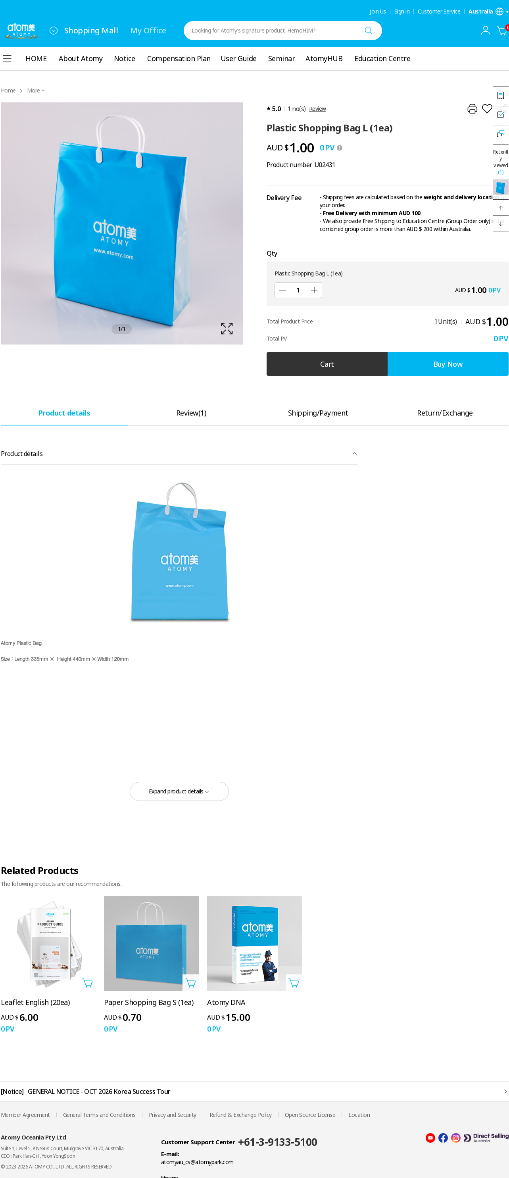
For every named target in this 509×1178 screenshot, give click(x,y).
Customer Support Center (198, 1142)
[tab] (64, 412)
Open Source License (310, 1114)
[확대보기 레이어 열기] (122, 223)
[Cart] (502, 30)
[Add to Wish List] (487, 108)
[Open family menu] (54, 31)
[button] (501, 208)
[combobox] (53, 31)
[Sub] (282, 290)
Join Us (378, 11)
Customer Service (439, 11)
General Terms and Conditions (99, 1114)
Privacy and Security (172, 1114)
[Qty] (298, 290)
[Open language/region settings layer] (489, 11)
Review (317, 108)
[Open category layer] (7, 58)
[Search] (368, 30)
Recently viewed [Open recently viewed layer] (501, 161)
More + (36, 90)
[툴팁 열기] (339, 147)
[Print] (472, 108)
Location (359, 1114)
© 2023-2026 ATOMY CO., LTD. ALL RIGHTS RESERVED (56, 1166)
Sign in (402, 11)
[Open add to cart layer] (87, 982)
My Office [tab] (148, 30)
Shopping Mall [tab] (91, 30)
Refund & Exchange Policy (240, 1114)
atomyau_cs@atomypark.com (197, 1162)
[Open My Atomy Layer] (485, 30)
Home (8, 90)
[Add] (314, 290)
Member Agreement (25, 1114)
